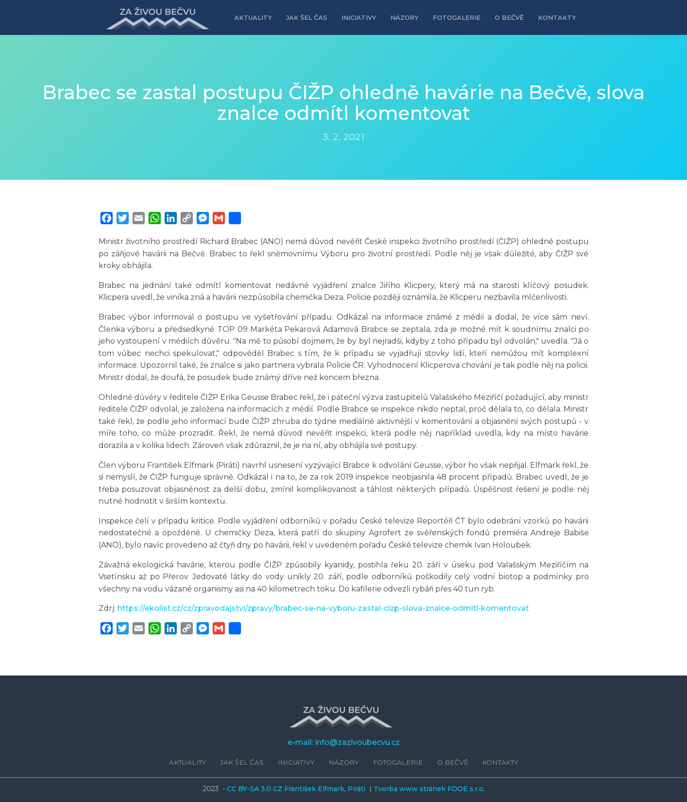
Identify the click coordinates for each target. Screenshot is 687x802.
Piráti (357, 789)
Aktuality (253, 17)
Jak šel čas (306, 17)
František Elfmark (314, 789)
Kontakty (557, 17)
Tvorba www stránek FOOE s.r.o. (429, 789)
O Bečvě (509, 17)
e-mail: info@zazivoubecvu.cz (344, 742)
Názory (404, 17)
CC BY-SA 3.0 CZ (255, 789)
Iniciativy (358, 17)
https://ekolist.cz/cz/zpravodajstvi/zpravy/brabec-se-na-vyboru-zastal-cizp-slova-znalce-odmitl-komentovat (323, 608)
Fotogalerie (456, 17)
